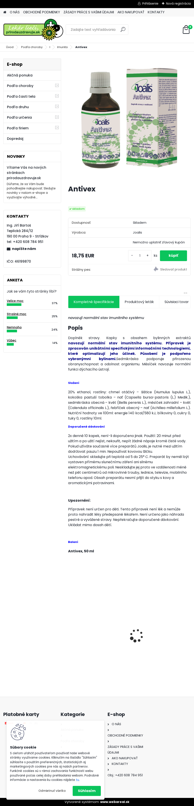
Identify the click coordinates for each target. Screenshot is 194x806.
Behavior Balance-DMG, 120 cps (161, 638)
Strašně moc (16, 314)
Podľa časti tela (21, 96)
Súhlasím (87, 790)
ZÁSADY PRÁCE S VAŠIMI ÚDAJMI (89, 12)
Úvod (10, 47)
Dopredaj (15, 138)
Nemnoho (14, 327)
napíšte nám (24, 248)
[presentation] (70, 628)
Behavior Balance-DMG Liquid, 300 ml (97, 642)
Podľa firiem (18, 128)
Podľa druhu (18, 106)
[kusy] (140, 256)
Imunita (62, 47)
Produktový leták (139, 301)
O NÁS (15, 12)
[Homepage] (4, 12)
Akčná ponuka (20, 75)
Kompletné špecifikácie (94, 301)
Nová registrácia (178, 3)
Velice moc (15, 301)
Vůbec (11, 340)
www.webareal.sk (114, 802)
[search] (122, 31)
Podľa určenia (19, 117)
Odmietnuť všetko (52, 791)
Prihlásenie (150, 3)
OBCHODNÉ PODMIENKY (41, 12)
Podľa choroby (32, 47)
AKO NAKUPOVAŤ (130, 12)
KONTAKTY (156, 12)
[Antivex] (129, 120)
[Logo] (33, 30)
